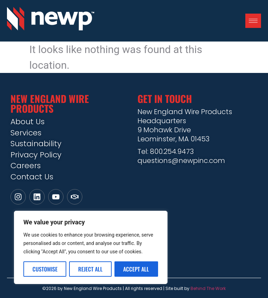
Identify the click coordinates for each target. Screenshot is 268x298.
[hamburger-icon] (253, 21)
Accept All (136, 269)
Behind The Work (208, 288)
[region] (91, 247)
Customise (45, 269)
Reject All (90, 269)
